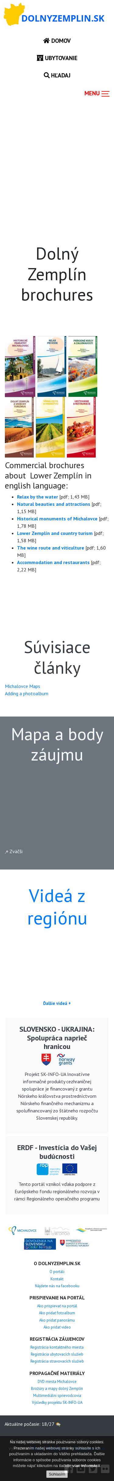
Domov (57, 40)
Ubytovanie (57, 58)
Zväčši (13, 851)
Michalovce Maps (22, 686)
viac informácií (86, 1465)
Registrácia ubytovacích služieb (57, 1354)
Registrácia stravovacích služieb (57, 1361)
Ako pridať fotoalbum (57, 1313)
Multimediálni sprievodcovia (57, 1395)
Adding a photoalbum (26, 693)
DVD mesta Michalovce (57, 1381)
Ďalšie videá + (57, 1003)
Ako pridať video (57, 1327)
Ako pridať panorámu (57, 1320)
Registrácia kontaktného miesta (57, 1347)
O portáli (57, 1271)
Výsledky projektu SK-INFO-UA (57, 1402)
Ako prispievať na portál (57, 1306)
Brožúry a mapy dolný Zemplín (57, 1388)
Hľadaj (57, 75)
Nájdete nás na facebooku (57, 1286)
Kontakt (57, 1279)
